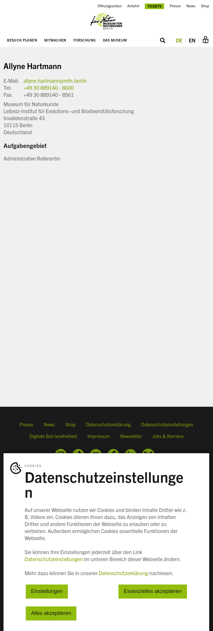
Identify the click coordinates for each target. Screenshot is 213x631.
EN (192, 40)
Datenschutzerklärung (108, 424)
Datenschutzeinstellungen (167, 424)
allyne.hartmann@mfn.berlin (55, 80)
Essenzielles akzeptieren (153, 591)
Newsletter (131, 436)
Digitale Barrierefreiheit (53, 436)
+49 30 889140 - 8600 (48, 87)
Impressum (98, 436)
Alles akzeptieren (51, 613)
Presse (26, 424)
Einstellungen (47, 591)
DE (179, 40)
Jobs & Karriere (167, 436)
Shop (70, 424)
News (49, 424)
